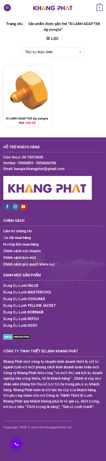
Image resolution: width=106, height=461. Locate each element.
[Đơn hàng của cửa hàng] (53, 52)
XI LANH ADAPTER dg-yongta (27, 118)
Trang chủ (14, 24)
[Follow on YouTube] (23, 207)
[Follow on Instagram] (15, 207)
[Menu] (7, 8)
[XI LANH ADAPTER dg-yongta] (27, 89)
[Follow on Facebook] (7, 207)
